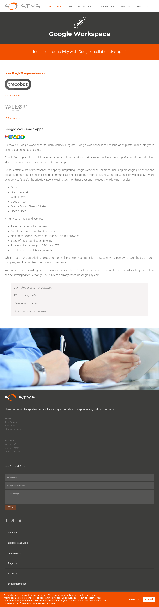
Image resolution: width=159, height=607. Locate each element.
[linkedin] (19, 520)
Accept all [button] (149, 599)
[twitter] (13, 520)
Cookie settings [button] (132, 599)
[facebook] (6, 520)
